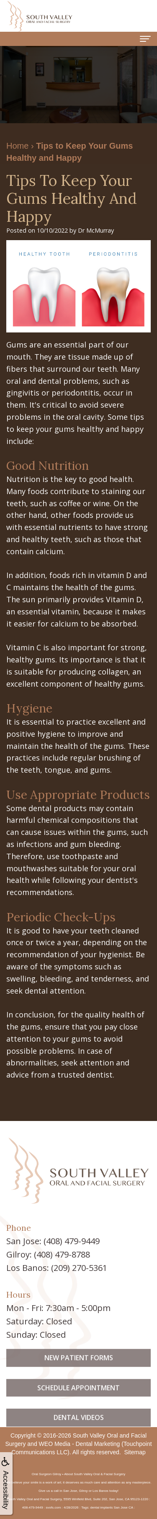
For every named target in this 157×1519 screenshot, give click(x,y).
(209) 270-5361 (79, 1267)
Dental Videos (79, 1428)
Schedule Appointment (78, 1397)
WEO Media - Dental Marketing (79, 1443)
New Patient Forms (78, 1367)
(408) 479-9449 (72, 1241)
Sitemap (134, 1452)
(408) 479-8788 (62, 1254)
